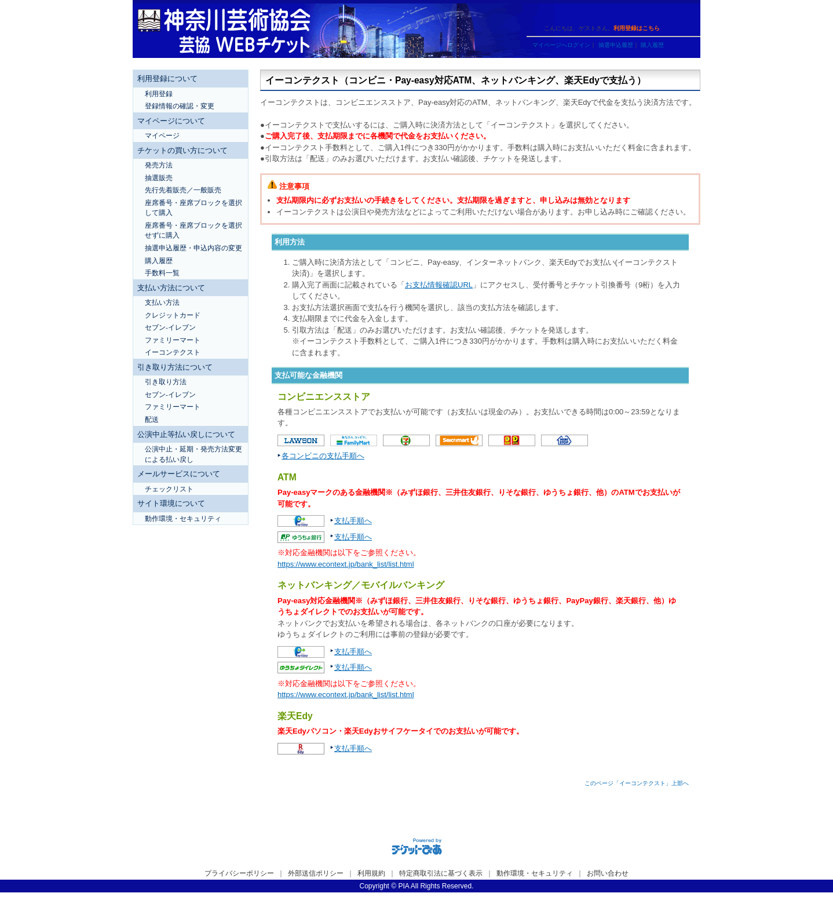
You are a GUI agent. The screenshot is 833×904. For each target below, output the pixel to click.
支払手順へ (353, 520)
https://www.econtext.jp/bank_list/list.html (345, 564)
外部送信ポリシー (316, 873)
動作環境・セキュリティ (534, 873)
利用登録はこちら (636, 28)
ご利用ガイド (547, 13)
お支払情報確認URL (439, 284)
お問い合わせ (608, 873)
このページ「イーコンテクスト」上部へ (636, 783)
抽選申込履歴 (615, 45)
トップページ (628, 13)
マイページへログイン (561, 45)
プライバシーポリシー (239, 873)
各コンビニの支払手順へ (323, 455)
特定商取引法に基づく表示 (441, 873)
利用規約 (371, 873)
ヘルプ (587, 13)
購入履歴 (652, 45)
